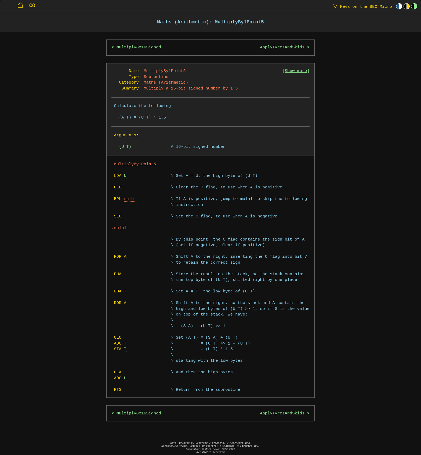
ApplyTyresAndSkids (282, 47)
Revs (361, 6)
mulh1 (130, 199)
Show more (296, 71)
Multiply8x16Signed (139, 47)
